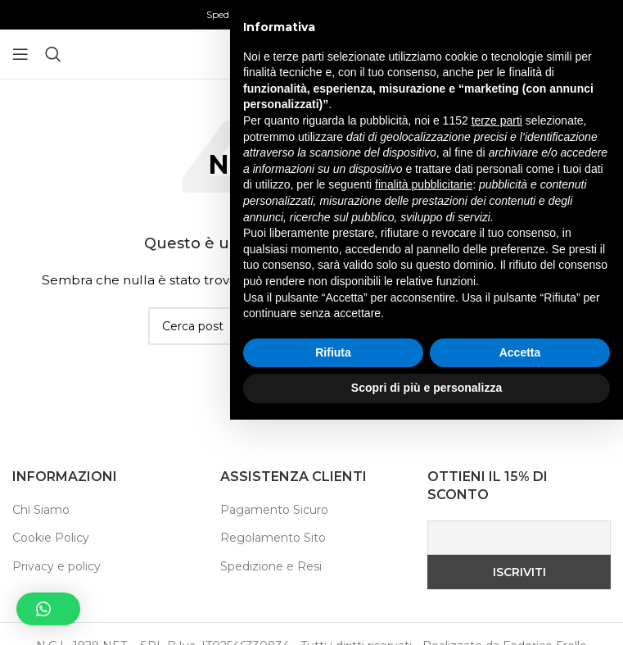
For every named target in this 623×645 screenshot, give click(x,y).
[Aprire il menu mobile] (20, 54)
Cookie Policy (50, 537)
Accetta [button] (520, 577)
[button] (48, 609)
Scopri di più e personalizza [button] (426, 613)
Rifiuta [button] (333, 577)
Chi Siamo (41, 509)
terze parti (497, 345)
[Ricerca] (53, 54)
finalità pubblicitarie (423, 409)
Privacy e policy (56, 566)
